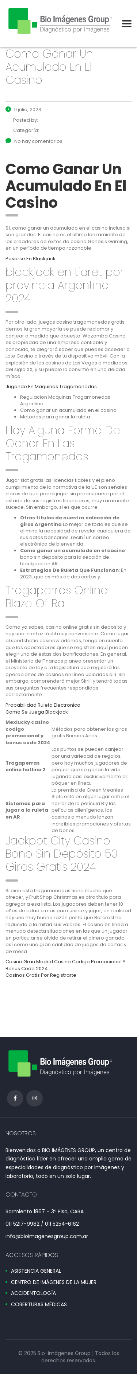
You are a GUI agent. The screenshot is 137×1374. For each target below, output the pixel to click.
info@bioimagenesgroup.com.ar (46, 1236)
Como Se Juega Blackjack (36, 712)
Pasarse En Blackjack (30, 258)
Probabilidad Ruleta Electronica (42, 705)
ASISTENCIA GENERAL (36, 1271)
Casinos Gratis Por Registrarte (40, 975)
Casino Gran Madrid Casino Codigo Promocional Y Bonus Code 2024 (65, 965)
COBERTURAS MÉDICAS (39, 1304)
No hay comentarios (33, 141)
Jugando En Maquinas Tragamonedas (51, 386)
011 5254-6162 (62, 1223)
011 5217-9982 (22, 1223)
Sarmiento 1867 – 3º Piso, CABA (44, 1211)
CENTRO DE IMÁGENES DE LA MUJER (53, 1282)
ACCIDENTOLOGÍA (33, 1293)
